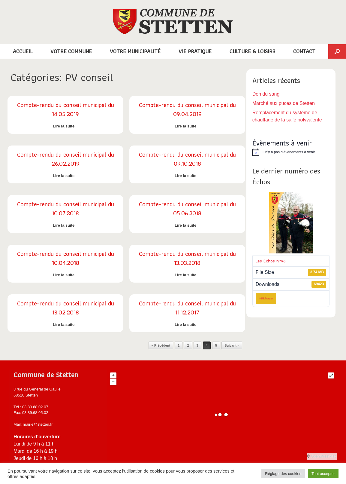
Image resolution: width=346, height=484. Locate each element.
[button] (337, 51)
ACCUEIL (22, 51)
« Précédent (161, 345)
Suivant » (231, 345)
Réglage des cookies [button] (283, 473)
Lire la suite (65, 126)
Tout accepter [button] (323, 473)
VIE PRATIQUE (195, 51)
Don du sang (266, 93)
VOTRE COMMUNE (71, 51)
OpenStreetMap (323, 456)
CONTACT (304, 51)
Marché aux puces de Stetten (283, 103)
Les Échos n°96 (271, 261)
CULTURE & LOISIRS (252, 51)
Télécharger (266, 298)
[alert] (290, 152)
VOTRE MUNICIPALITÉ (135, 51)
